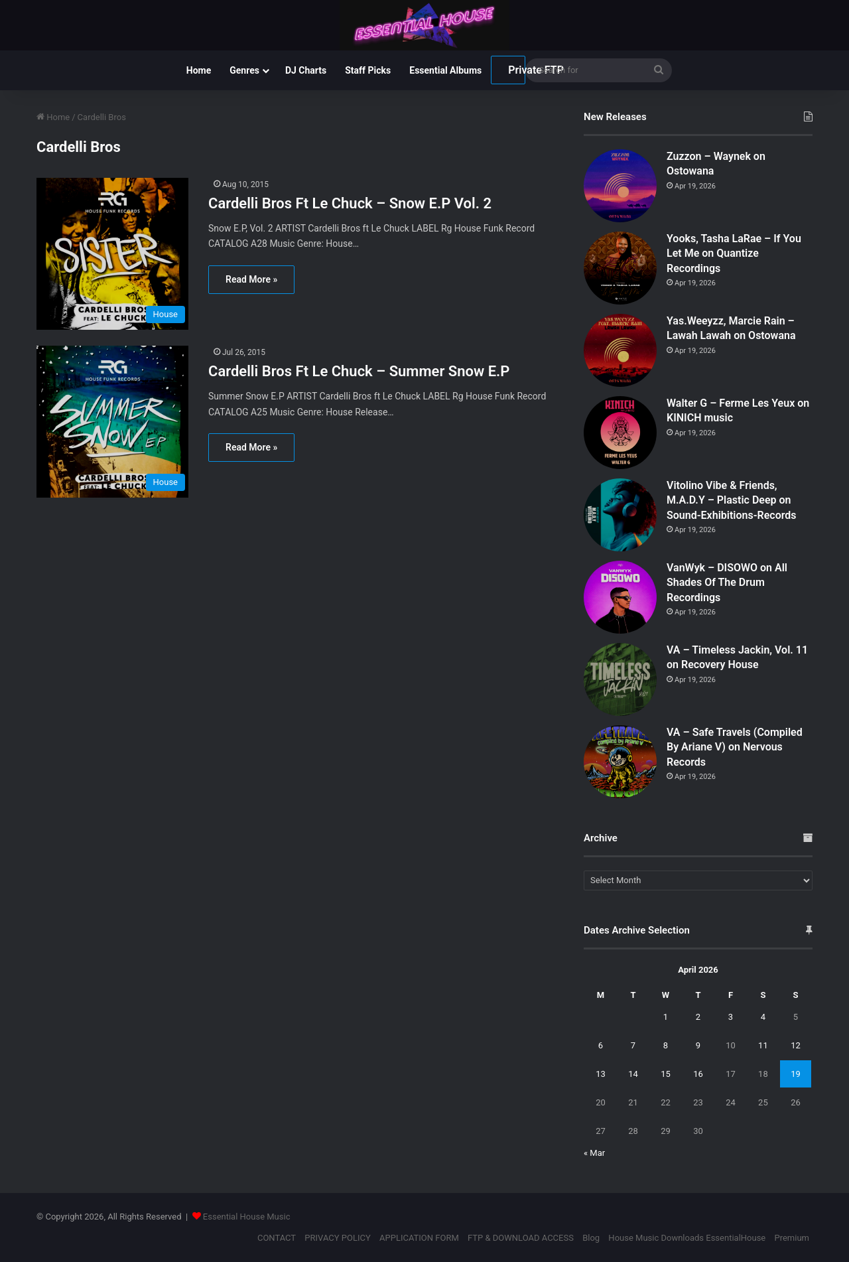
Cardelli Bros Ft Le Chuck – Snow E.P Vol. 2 (349, 203)
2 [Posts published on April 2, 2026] (698, 1017)
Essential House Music (247, 1217)
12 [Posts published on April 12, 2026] (796, 1045)
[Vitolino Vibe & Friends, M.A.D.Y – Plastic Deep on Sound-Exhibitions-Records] (620, 514)
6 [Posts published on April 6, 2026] (600, 1045)
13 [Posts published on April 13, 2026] (601, 1074)
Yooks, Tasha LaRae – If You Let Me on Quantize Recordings (734, 253)
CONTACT (276, 1238)
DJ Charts (305, 70)
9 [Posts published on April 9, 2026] (698, 1045)
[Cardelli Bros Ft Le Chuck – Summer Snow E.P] (114, 422)
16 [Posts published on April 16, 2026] (698, 1074)
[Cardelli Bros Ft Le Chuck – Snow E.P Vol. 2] (114, 254)
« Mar (594, 1153)
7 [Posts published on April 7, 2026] (633, 1045)
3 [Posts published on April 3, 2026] (730, 1017)
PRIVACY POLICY (337, 1238)
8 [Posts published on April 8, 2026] (665, 1045)
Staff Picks (368, 70)
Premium (791, 1238)
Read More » (251, 279)
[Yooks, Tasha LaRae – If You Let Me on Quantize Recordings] (620, 268)
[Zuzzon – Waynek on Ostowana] (620, 185)
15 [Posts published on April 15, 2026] (666, 1074)
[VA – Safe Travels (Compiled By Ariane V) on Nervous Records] (620, 761)
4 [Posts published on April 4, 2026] (763, 1017)
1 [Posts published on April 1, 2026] (665, 1017)
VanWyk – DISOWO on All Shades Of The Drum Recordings (727, 582)
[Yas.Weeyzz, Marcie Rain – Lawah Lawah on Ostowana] (620, 350)
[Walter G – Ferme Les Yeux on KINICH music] (620, 432)
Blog (591, 1238)
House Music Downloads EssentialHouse (686, 1238)
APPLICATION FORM (419, 1238)
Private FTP (516, 70)
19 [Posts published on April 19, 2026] (796, 1074)
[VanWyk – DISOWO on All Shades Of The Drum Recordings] (620, 597)
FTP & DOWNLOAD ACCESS (521, 1238)
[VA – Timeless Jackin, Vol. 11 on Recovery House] (620, 679)
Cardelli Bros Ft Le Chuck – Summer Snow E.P (358, 371)
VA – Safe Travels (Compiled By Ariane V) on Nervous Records (735, 747)
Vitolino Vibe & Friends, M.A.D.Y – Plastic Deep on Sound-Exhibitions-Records (732, 500)
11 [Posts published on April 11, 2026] (763, 1045)
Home (198, 70)
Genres (244, 70)
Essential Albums (445, 70)
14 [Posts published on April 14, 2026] (633, 1074)
